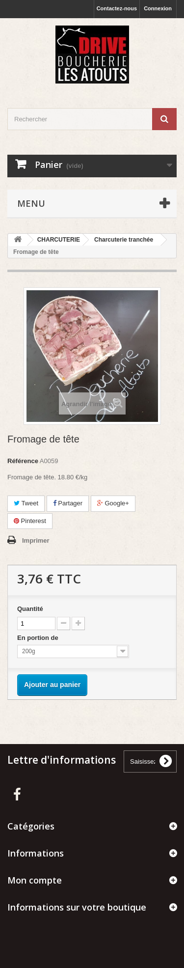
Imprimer (36, 540)
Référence (22, 461)
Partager (67, 503)
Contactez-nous (117, 8)
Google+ (113, 503)
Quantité (30, 608)
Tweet (26, 503)
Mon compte (34, 880)
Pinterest (30, 521)
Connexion (158, 8)
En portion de (38, 637)
